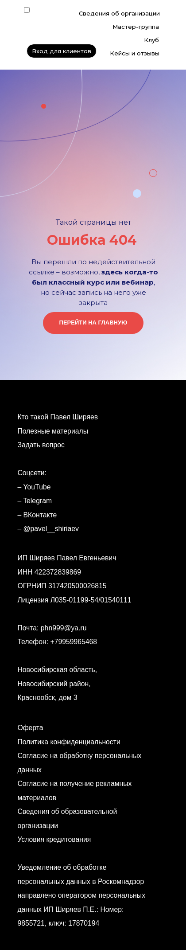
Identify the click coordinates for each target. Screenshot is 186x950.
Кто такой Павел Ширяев (57, 417)
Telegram (37, 500)
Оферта (30, 727)
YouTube (37, 487)
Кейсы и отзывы (134, 53)
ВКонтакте (40, 515)
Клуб (151, 39)
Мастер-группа (135, 26)
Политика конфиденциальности (68, 742)
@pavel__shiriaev (51, 528)
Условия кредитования (54, 839)
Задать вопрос (41, 445)
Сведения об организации (119, 13)
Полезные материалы (52, 431)
